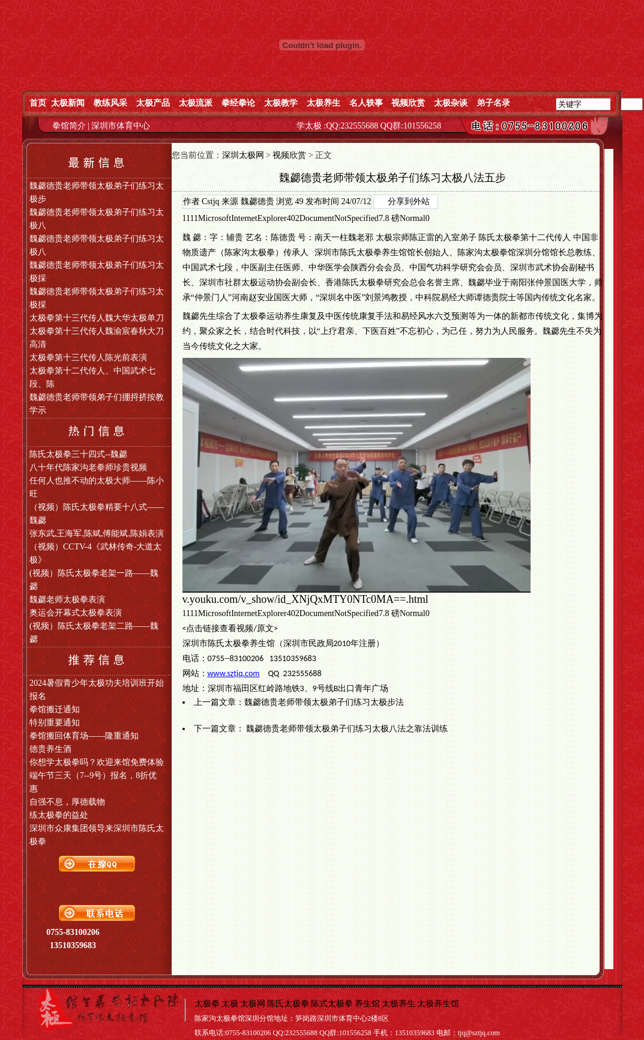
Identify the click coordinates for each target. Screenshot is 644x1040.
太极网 (252, 1003)
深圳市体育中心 (120, 125)
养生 (291, 316)
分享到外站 (409, 201)
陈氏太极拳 (499, 237)
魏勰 (476, 282)
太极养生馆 (438, 1003)
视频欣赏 (289, 155)
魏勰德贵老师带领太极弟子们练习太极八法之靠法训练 (347, 728)
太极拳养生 (245, 643)
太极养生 (398, 1003)
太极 (384, 237)
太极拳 (262, 252)
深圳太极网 (243, 155)
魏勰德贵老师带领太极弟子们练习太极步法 (324, 702)
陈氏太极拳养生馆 (373, 252)
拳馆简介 (70, 125)
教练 (583, 252)
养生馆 (367, 1003)
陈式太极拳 (332, 1003)
